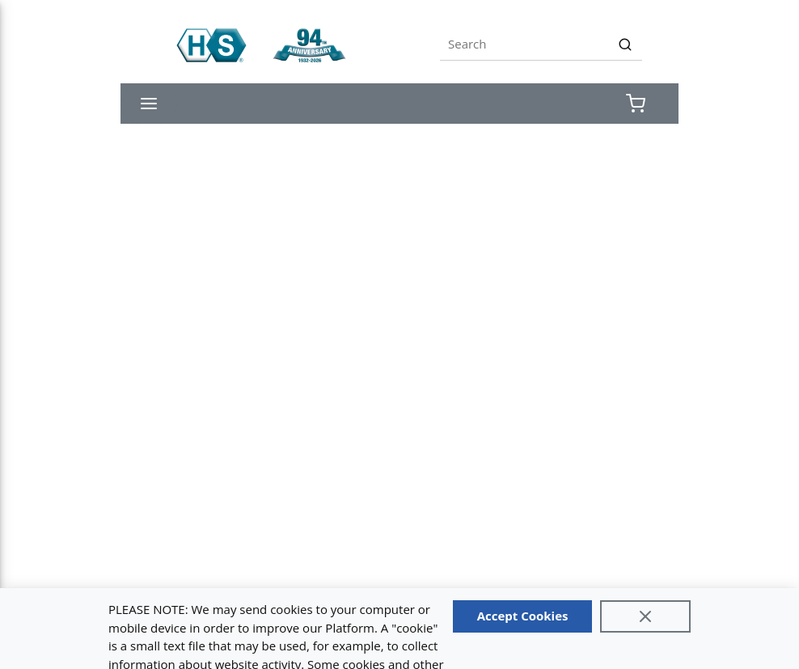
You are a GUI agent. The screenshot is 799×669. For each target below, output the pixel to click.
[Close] (645, 616)
